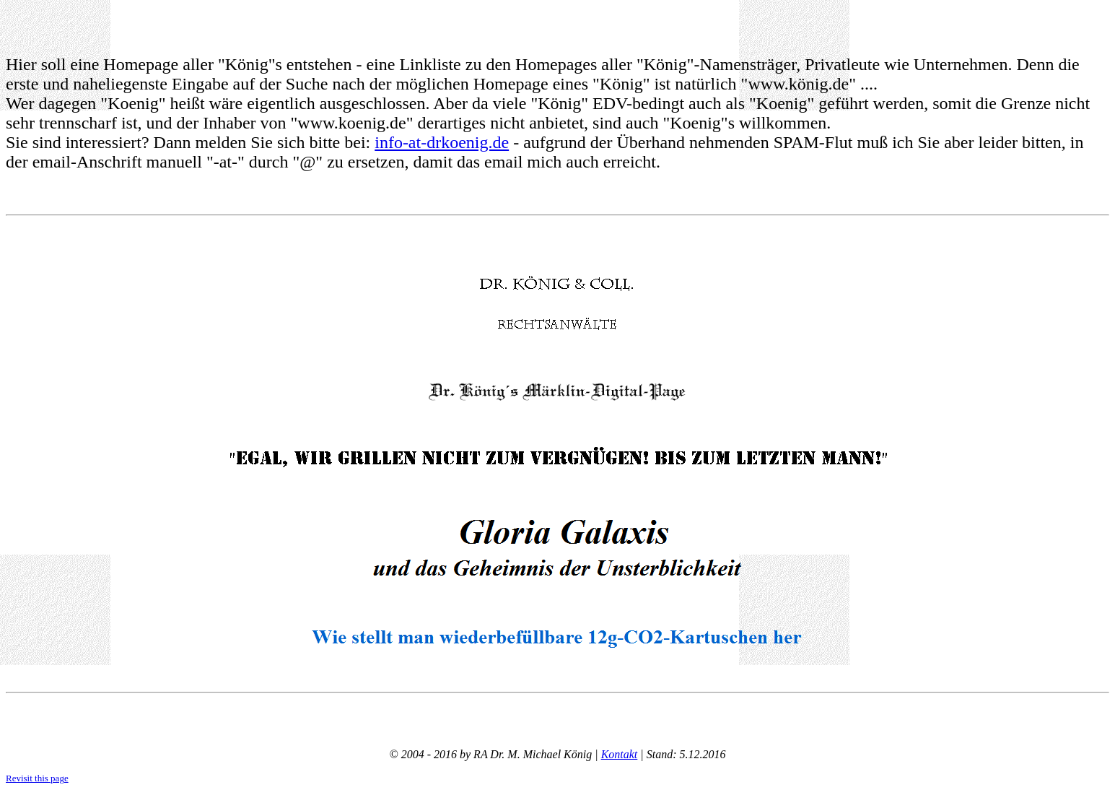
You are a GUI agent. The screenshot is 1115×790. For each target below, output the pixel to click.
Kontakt (619, 754)
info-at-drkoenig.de (442, 142)
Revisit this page (37, 778)
